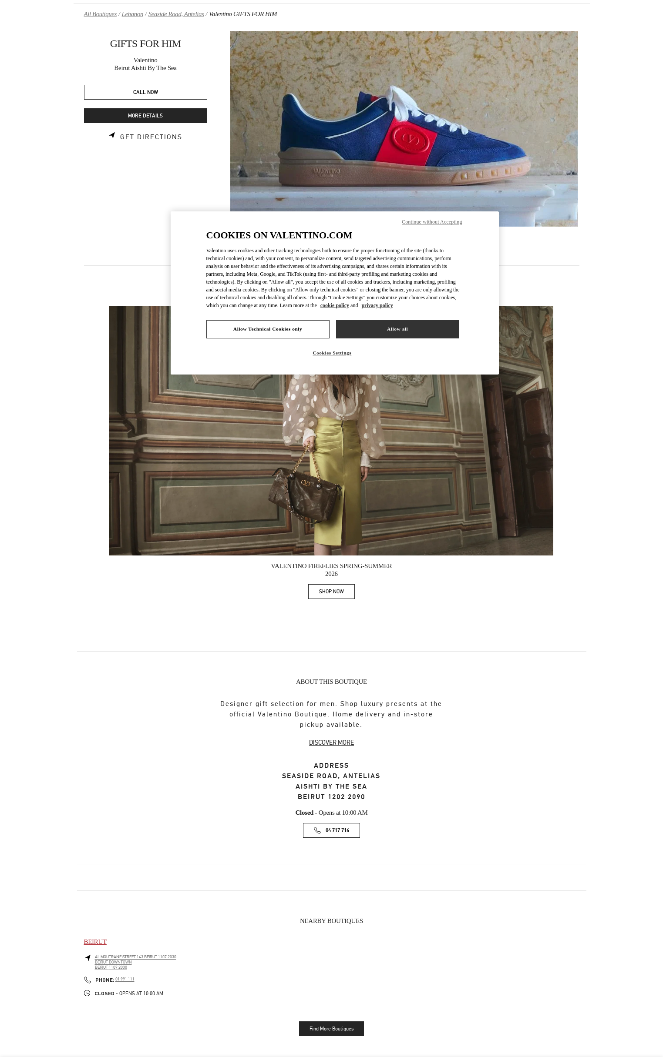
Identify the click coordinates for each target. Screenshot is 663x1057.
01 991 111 (125, 979)
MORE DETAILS (145, 116)
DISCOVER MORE (331, 742)
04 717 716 (337, 830)
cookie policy (334, 305)
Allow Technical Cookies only (267, 328)
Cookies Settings (332, 352)
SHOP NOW (337, 593)
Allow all (397, 328)
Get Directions (151, 137)
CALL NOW (145, 92)
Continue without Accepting (432, 222)
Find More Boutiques (331, 1029)
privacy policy (377, 305)
